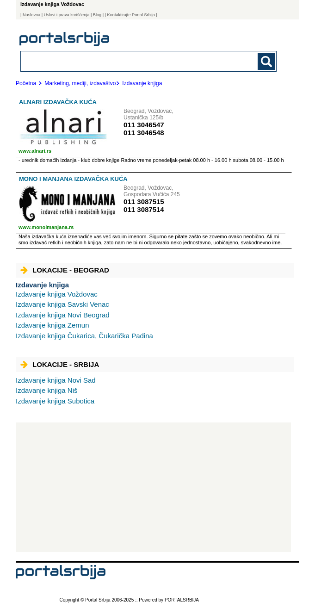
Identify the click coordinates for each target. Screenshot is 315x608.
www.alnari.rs (35, 151)
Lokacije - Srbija (59, 364)
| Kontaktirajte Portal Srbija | (131, 14)
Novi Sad (56, 380)
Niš (46, 390)
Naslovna (31, 14)
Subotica (55, 401)
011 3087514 (144, 209)
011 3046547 (144, 125)
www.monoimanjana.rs (46, 227)
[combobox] (124, 60)
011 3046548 (144, 132)
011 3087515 (144, 201)
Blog (97, 14)
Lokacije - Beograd (64, 270)
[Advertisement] (153, 487)
